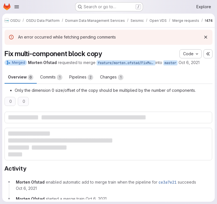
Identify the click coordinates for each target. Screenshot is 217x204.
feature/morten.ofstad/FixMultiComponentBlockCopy (126, 63)
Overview (20, 77)
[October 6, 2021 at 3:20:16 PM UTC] (96, 198)
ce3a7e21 (168, 182)
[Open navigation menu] (16, 6)
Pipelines (81, 77)
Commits (51, 77)
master (170, 63)
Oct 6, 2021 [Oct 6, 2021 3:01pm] (189, 62)
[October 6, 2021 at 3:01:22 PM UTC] (26, 188)
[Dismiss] (205, 37)
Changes (111, 77)
